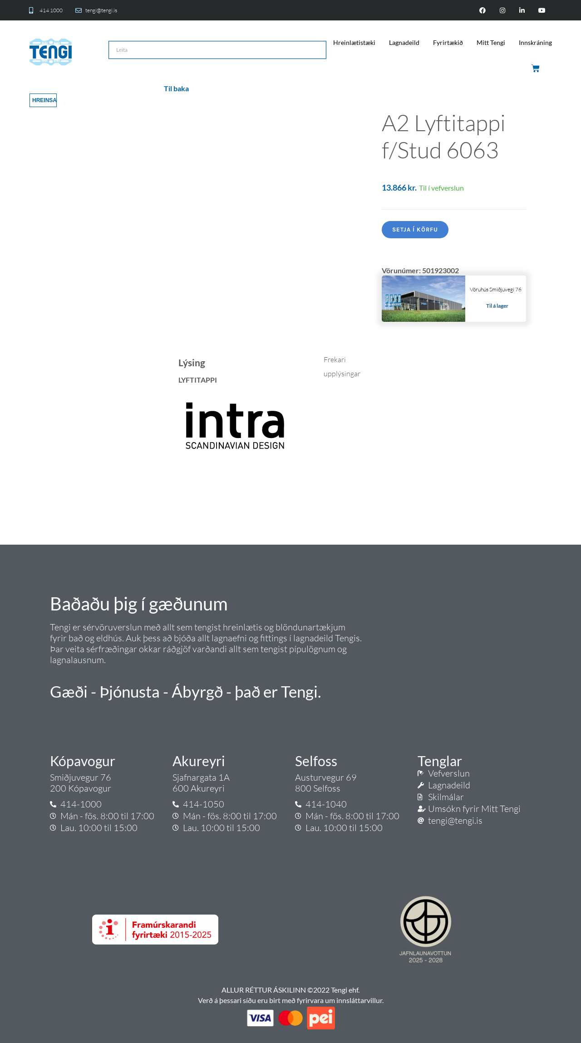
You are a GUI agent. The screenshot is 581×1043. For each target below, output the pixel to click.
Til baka (176, 88)
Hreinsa (44, 100)
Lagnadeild (404, 42)
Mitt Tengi (491, 42)
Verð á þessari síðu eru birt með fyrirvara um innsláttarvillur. (291, 1000)
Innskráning (535, 42)
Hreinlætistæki (354, 42)
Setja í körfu (415, 229)
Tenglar (440, 761)
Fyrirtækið (448, 42)
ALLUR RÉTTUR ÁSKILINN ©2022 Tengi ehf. (290, 989)
